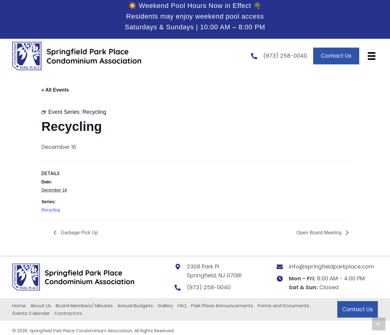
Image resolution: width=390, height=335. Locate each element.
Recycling (50, 209)
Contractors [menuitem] (68, 313)
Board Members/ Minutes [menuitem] (84, 306)
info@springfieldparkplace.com (331, 267)
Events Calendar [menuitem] (31, 313)
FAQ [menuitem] (182, 306)
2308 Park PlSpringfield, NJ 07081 (214, 271)
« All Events (55, 89)
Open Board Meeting (319, 232)
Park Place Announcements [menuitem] (222, 306)
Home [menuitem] (19, 306)
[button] (378, 324)
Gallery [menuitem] (165, 306)
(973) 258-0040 (285, 55)
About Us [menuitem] (40, 306)
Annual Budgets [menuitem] (135, 306)
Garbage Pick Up (78, 232)
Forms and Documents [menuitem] (283, 306)
